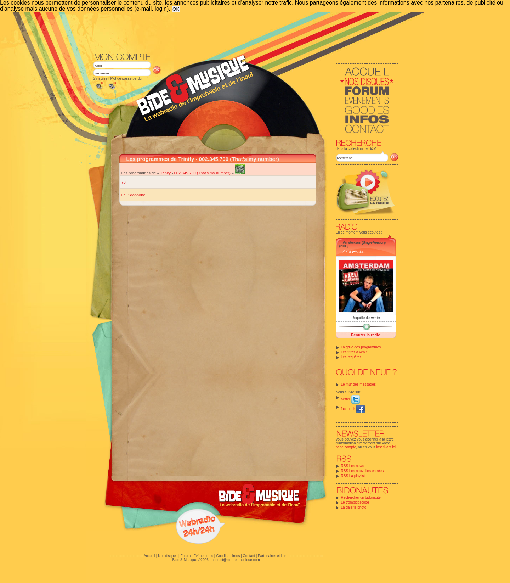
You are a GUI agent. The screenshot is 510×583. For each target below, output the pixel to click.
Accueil (149, 556)
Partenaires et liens (273, 556)
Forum (185, 556)
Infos (236, 556)
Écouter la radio (365, 335)
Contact (249, 556)
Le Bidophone (133, 195)
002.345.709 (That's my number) (202, 173)
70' (123, 182)
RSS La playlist (353, 476)
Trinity (165, 173)
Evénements (203, 556)
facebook (353, 409)
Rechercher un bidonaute (361, 497)
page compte (346, 447)
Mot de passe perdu (125, 78)
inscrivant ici (386, 447)
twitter (350, 399)
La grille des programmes (361, 347)
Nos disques (167, 556)
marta (375, 318)
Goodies (222, 556)
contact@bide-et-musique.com (236, 560)
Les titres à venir (354, 352)
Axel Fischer (354, 251)
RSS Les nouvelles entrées (362, 471)
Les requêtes (351, 357)
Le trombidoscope (355, 502)
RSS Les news (352, 466)
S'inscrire (100, 78)
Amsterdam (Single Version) (364, 242)
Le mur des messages (358, 384)
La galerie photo (354, 507)
